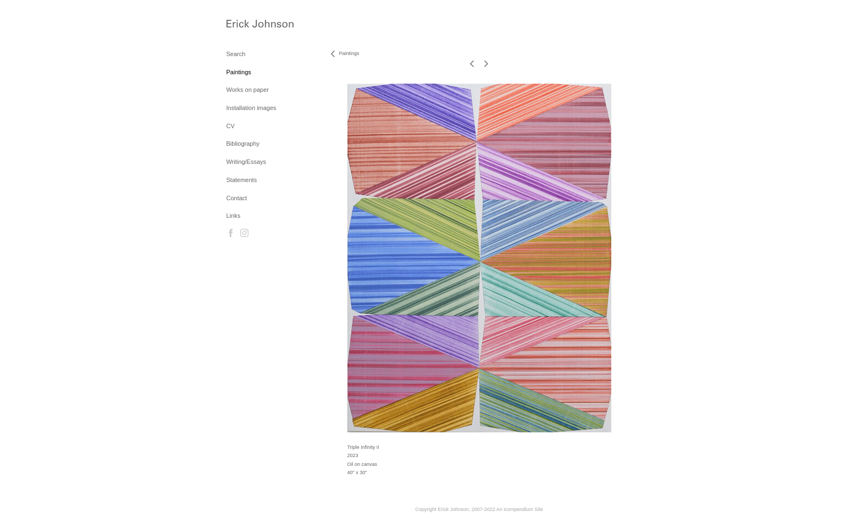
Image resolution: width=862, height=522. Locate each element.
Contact (236, 198)
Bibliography (243, 143)
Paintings (238, 72)
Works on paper (247, 89)
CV (230, 126)
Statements (241, 180)
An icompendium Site (519, 509)
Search (236, 54)
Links (233, 215)
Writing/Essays (246, 161)
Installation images (251, 108)
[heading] (253, 24)
